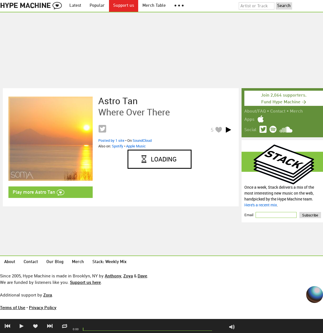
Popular (97, 6)
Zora (47, 295)
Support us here (85, 282)
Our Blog (54, 262)
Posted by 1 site (111, 140)
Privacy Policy (42, 307)
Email (249, 214)
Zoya (128, 276)
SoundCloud (142, 140)
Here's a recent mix (260, 204)
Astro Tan (118, 100)
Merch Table (154, 6)
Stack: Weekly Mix (109, 262)
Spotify (117, 146)
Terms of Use (12, 307)
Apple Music (136, 146)
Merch (296, 111)
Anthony (113, 276)
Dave (142, 276)
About (9, 262)
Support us (123, 6)
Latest (75, 6)
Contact (277, 111)
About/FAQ (255, 111)
